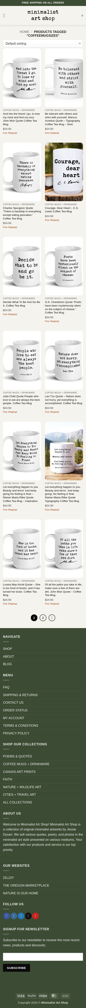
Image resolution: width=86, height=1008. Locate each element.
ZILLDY (8, 877)
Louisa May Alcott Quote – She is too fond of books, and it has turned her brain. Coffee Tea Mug (21, 590)
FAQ (6, 687)
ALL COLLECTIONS (17, 802)
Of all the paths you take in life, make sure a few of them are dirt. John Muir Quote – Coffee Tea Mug (63, 590)
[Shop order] (43, 43)
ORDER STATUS (15, 710)
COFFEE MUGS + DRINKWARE (26, 764)
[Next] (52, 617)
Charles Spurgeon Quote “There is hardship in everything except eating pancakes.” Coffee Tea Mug (22, 213)
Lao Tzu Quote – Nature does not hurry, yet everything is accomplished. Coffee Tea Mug (63, 400)
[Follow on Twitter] (21, 916)
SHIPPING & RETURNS (20, 695)
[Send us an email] (28, 916)
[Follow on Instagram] (14, 916)
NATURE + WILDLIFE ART (22, 787)
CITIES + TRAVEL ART (19, 794)
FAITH (7, 779)
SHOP (7, 649)
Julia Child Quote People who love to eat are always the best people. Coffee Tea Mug (21, 400)
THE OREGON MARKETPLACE (26, 885)
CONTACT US (13, 702)
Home (24, 32)
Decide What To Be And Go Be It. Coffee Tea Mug (21, 304)
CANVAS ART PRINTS (19, 772)
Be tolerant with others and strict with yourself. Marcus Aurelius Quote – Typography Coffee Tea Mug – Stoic (62, 119)
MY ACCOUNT (13, 718)
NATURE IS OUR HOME (20, 893)
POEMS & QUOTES (17, 756)
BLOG (7, 664)
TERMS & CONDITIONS (20, 725)
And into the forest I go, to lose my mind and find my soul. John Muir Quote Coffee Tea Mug (21, 119)
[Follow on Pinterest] (35, 916)
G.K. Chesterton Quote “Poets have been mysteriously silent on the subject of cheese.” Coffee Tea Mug (63, 307)
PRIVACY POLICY (16, 733)
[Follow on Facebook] (6, 916)
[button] (5, 15)
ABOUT (8, 656)
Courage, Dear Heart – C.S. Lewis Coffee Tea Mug (62, 210)
